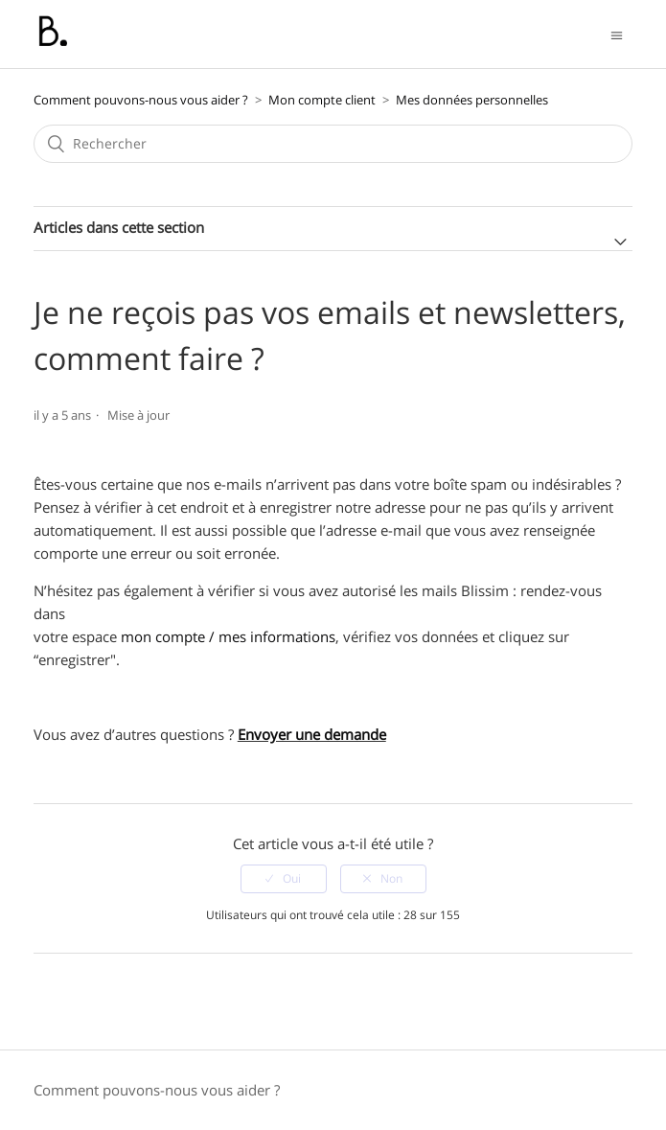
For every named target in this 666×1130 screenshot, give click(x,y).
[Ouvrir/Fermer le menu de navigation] (616, 34)
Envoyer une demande (312, 734)
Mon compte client (322, 99)
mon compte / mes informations (228, 636)
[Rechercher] (333, 144)
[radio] (284, 879)
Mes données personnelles (472, 99)
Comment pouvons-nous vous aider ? (141, 99)
